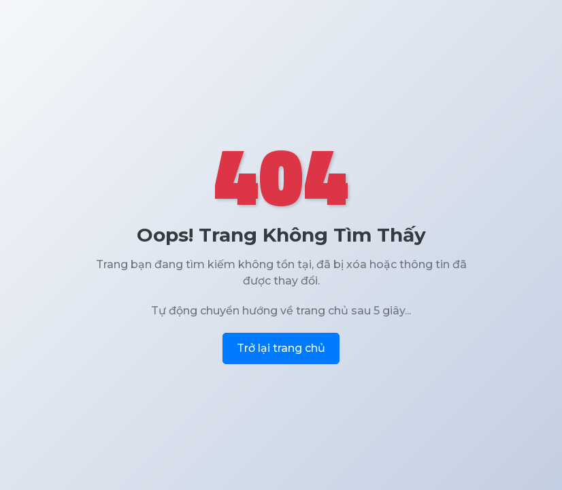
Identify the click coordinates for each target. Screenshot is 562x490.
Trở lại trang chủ (281, 348)
